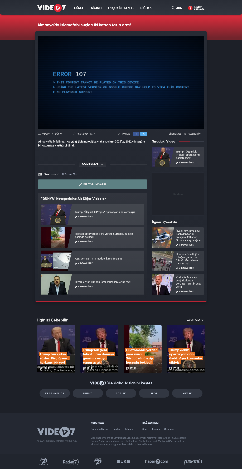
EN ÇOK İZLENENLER (121, 8)
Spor (154, 393)
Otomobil (169, 429)
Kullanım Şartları (100, 429)
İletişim (129, 429)
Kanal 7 (43, 461)
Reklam (117, 429)
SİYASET (96, 8)
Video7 (46, 134)
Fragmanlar (54, 393)
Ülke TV (123, 461)
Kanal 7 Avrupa (98, 461)
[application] (121, 82)
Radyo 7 (71, 461)
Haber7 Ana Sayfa (196, 8)
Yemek (187, 393)
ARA (177, 8)
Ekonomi (156, 429)
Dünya (88, 393)
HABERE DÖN (192, 134)
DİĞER (146, 8)
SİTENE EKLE (173, 134)
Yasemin (193, 461)
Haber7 (156, 461)
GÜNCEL (79, 8)
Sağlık (121, 393)
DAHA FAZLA (195, 319)
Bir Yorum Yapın (92, 184)
